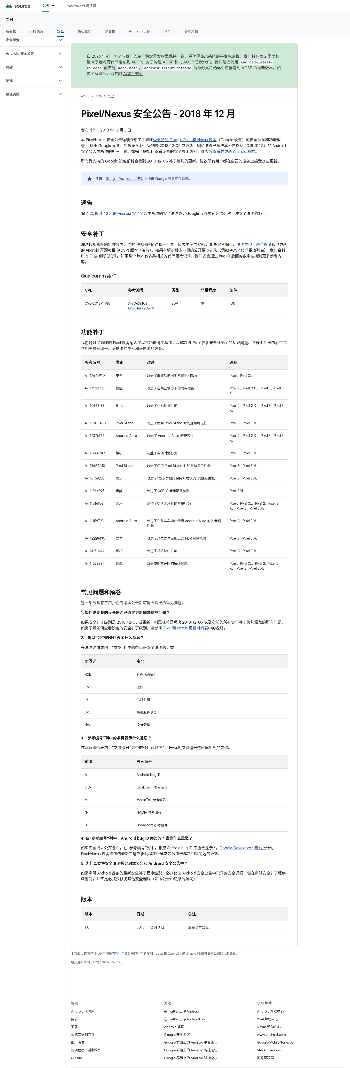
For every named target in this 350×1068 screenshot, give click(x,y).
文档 (9, 19)
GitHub (76, 1058)
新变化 (11, 31)
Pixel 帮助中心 (267, 1019)
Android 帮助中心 (270, 1011)
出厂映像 (78, 1042)
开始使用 (37, 31)
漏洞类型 (244, 244)
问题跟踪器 (265, 1058)
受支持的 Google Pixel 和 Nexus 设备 (185, 140)
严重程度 (264, 244)
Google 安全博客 (177, 1034)
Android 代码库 (82, 1011)
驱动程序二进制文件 (86, 1050)
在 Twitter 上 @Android (181, 1011)
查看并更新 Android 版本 (234, 151)
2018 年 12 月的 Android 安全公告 (119, 213)
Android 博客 (174, 1027)
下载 (74, 1027)
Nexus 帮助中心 (269, 1027)
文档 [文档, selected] (45, 6)
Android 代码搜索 (82, 6)
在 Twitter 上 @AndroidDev (184, 1019)
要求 (74, 1019)
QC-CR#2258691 (141, 308)
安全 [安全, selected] (60, 31)
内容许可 (118, 954)
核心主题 (84, 31)
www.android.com (271, 1034)
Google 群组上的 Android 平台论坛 (191, 1042)
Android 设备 (139, 31)
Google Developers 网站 (125, 179)
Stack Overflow (269, 1050)
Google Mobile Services (275, 1042)
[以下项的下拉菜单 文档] (55, 6)
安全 (111, 96)
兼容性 (110, 31)
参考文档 (191, 31)
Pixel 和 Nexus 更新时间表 (185, 628)
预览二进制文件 (83, 1034)
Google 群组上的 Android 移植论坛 (191, 1058)
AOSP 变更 (133, 73)
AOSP (85, 96)
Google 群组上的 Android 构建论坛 (191, 1050)
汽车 (167, 31)
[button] (28, 40)
